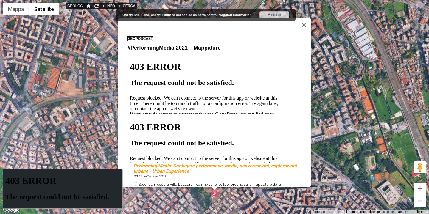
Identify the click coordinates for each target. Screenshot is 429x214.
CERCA (127, 6)
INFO (108, 6)
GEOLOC (75, 6)
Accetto (274, 15)
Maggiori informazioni (235, 15)
